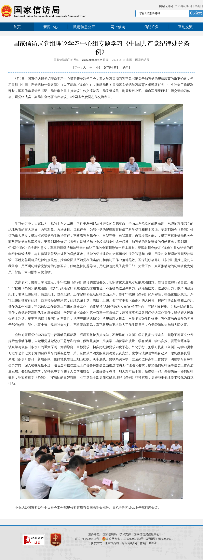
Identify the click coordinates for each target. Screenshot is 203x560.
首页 (17, 27)
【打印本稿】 (110, 67)
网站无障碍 (166, 6)
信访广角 (151, 27)
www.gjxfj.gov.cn (92, 59)
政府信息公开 (84, 27)
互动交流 (185, 27)
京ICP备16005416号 (87, 538)
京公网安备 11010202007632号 (125, 538)
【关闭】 (125, 67)
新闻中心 (50, 27)
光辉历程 (118, 254)
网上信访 (118, 27)
